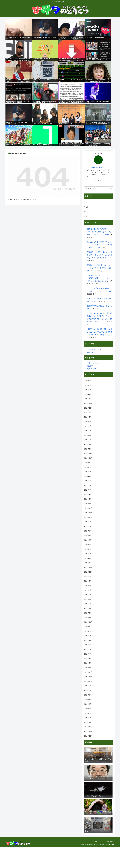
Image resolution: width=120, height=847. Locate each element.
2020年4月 (88, 709)
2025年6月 (88, 426)
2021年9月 (88, 631)
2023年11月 (88, 513)
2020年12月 (88, 672)
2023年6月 (88, 535)
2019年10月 (88, 736)
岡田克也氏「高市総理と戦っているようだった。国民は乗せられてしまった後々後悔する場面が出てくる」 (99, 332)
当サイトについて (99, 841)
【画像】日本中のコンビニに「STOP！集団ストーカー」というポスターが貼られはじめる (99, 278)
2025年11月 (88, 403)
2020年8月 (88, 690)
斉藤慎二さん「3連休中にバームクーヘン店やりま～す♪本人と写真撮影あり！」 (99, 268)
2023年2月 (88, 554)
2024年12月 (88, 453)
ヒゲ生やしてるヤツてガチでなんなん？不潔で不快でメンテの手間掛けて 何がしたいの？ (99, 244)
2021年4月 (88, 654)
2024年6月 (88, 481)
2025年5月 (88, 431)
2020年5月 (88, 704)
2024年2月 (88, 499)
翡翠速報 (90, 366)
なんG (86, 207)
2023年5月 (88, 540)
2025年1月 (88, 449)
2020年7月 (88, 695)
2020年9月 (88, 686)
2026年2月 (88, 390)
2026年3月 (88, 385)
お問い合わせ (109, 841)
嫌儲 (85, 216)
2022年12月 (88, 563)
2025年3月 (88, 440)
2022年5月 (88, 595)
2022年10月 (88, 572)
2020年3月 (88, 713)
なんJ (86, 212)
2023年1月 (88, 558)
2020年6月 (88, 699)
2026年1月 (88, 394)
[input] (98, 188)
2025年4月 (88, 435)
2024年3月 (88, 494)
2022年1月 (88, 613)
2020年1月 (88, 722)
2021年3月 (88, 658)
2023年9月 (88, 522)
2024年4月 (88, 490)
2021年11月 (88, 622)
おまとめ (90, 352)
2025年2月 (88, 444)
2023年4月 (88, 545)
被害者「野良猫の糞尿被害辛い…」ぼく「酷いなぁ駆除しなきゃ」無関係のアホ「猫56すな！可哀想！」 (99, 231)
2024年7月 (88, 476)
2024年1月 (88, 504)
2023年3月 (88, 549)
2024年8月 (88, 472)
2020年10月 (88, 681)
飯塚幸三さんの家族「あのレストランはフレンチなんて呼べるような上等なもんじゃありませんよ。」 (99, 255)
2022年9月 (88, 576)
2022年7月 (88, 586)
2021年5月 (88, 649)
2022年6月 (88, 590)
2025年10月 (88, 408)
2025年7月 (88, 422)
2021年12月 (88, 617)
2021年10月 (88, 627)
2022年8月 (88, 581)
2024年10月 (88, 463)
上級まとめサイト (93, 363)
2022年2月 (88, 608)
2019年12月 (88, 727)
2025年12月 (88, 399)
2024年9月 (88, 467)
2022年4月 (88, 599)
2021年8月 (88, 636)
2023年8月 (88, 526)
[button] (111, 188)
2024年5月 (88, 485)
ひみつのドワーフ (98, 167)
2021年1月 (88, 668)
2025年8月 (88, 417)
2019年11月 (88, 731)
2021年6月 (88, 645)
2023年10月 (88, 517)
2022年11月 (88, 567)
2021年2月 (88, 663)
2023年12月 (88, 508)
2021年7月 (88, 640)
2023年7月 (88, 531)
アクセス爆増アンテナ (95, 349)
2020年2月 (88, 718)
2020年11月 (88, 677)
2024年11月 (88, 458)
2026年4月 (88, 380)
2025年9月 (88, 412)
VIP (85, 202)
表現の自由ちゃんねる (95, 369)
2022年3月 (88, 604)
